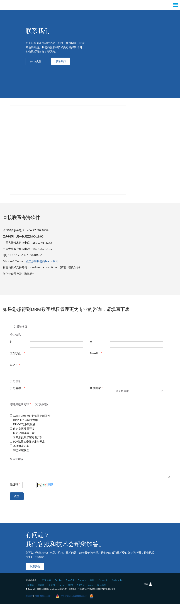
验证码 (31, 485)
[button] (35, 61)
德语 (92, 580)
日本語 (41, 585)
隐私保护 (29, 596)
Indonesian (117, 580)
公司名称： (17, 388)
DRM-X (80, 585)
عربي (61, 585)
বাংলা (70, 585)
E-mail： (96, 353)
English (58, 580)
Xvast (90, 585)
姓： (13, 341)
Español (70, 580)
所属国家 (96, 388)
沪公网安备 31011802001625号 (71, 596)
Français (82, 580)
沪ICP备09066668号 (43, 596)
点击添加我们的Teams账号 (42, 261)
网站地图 (101, 585)
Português (103, 580)
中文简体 (46, 580)
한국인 (51, 585)
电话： (15, 365)
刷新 (50, 484)
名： (93, 341)
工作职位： (17, 353)
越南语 (30, 585)
